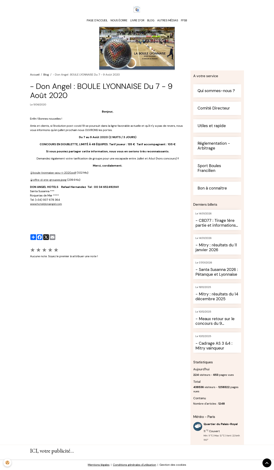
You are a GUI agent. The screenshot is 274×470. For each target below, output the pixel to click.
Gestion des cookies (172, 465)
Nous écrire (119, 20)
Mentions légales (99, 465)
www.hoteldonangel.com (46, 204)
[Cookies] (8, 463)
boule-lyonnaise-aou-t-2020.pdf (54, 173)
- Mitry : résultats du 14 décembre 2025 (216, 297)
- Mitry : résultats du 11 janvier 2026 (216, 248)
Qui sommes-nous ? (216, 91)
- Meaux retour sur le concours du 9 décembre (215, 321)
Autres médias (167, 20)
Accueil (34, 75)
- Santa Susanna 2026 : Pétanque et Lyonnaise (216, 272)
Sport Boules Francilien (209, 168)
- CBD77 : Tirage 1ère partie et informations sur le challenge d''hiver (216, 223)
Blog (150, 20)
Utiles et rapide (212, 126)
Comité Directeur (214, 108)
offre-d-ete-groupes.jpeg (49, 180)
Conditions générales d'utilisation (134, 465)
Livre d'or (137, 20)
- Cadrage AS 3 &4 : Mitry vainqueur (213, 346)
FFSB (184, 20)
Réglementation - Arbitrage (214, 146)
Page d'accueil (97, 20)
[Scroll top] (266, 462)
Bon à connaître (212, 188)
